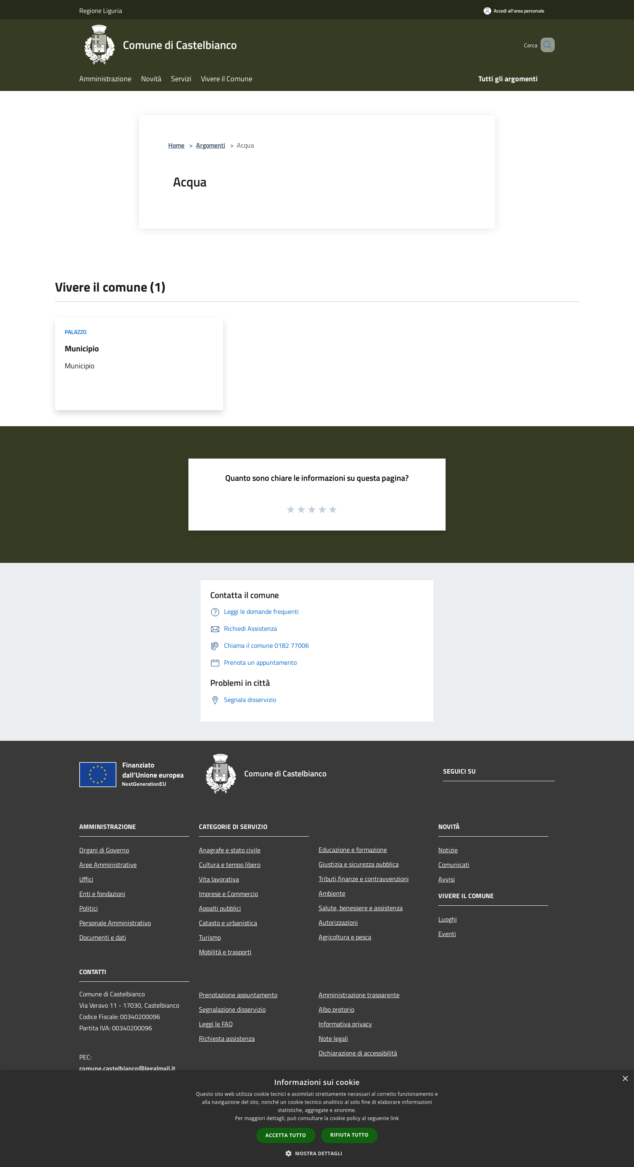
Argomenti (210, 145)
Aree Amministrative (108, 864)
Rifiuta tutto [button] (349, 1134)
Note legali (333, 1038)
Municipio (82, 348)
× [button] (625, 1079)
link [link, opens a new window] (395, 1118)
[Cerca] (545, 45)
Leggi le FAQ (216, 1024)
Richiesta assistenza (227, 1038)
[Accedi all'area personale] (514, 10)
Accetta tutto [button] (286, 1135)
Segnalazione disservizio (232, 1009)
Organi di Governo (104, 850)
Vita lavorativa (219, 879)
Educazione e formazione (353, 849)
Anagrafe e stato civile (229, 850)
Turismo (210, 937)
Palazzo (76, 332)
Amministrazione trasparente (359, 995)
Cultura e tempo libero (229, 864)
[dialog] (317, 1118)
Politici (88, 908)
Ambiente (332, 893)
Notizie (448, 850)
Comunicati (453, 864)
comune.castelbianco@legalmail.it (127, 1068)
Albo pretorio (336, 1009)
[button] (317, 1153)
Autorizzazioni (338, 922)
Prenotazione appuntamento (238, 995)
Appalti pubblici (220, 908)
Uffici (86, 879)
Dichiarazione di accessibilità (358, 1053)
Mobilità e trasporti (225, 952)
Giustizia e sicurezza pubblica (359, 864)
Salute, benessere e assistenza (361, 908)
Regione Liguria (100, 10)
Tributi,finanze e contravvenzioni (364, 879)
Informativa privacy (345, 1024)
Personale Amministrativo (115, 923)
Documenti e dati (102, 937)
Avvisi (446, 879)
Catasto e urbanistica (228, 923)
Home (176, 145)
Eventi (447, 934)
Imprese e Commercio (228, 894)
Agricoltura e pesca (345, 937)
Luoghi (447, 919)
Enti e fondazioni (102, 894)
